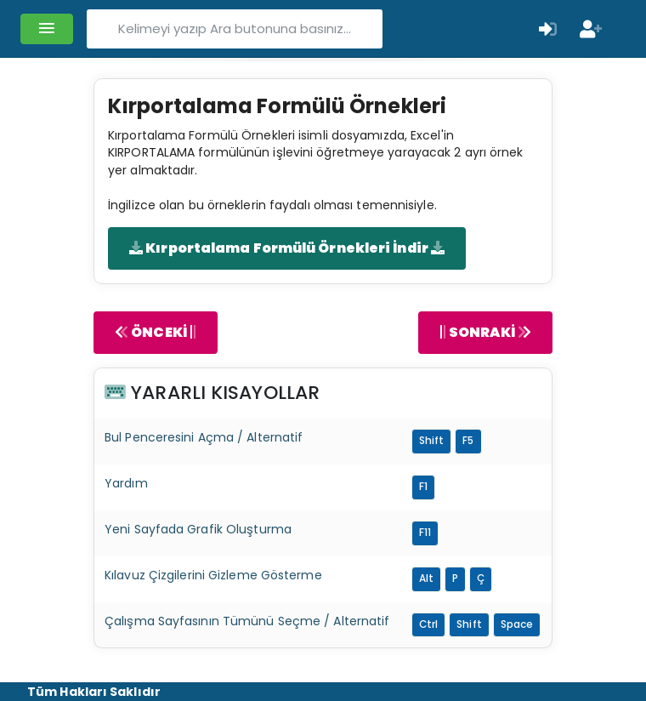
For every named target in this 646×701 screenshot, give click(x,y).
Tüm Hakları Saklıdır (94, 691)
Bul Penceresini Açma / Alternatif (204, 437)
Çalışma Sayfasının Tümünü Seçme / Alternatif (247, 621)
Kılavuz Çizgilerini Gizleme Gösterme (213, 575)
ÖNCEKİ (155, 332)
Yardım (126, 483)
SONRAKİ (485, 332)
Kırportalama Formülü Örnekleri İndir (287, 248)
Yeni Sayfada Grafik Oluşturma (198, 529)
